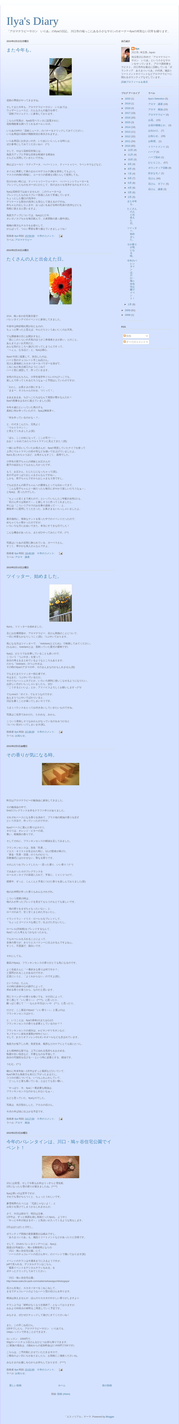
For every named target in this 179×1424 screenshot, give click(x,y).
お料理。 (153, 141)
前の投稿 (107, 1385)
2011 (128, 141)
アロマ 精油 (22, 1122)
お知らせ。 (21, 735)
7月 (130, 173)
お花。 (152, 120)
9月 (130, 164)
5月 (130, 182)
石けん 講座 (155, 189)
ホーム (61, 1385)
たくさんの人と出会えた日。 (36, 259)
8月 (130, 168)
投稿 (127, 336)
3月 (130, 192)
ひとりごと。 (155, 162)
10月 (131, 159)
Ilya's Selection (156, 98)
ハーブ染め (154, 157)
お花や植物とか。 (158, 125)
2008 (128, 315)
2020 (128, 98)
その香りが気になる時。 (32, 755)
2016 (128, 117)
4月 (130, 187)
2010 (128, 145)
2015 (128, 122)
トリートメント (156, 146)
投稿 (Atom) (63, 1394)
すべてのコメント (134, 341)
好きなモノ (154, 173)
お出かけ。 (154, 130)
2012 (128, 136)
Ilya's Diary (33, 21)
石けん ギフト (156, 183)
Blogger (110, 1416)
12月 (131, 150)
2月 (130, 197)
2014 (128, 127)
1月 (130, 304)
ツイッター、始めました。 (34, 576)
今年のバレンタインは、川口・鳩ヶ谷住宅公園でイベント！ (132, 279)
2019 (128, 103)
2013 (128, 131)
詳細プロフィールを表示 (134, 82)
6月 (130, 178)
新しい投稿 (15, 1385)
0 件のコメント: (46, 235)
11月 (131, 154)
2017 (128, 113)
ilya (137, 48)
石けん (152, 178)
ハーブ (152, 151)
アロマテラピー (23, 239)
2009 (128, 310)
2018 (128, 108)
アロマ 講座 (22, 557)
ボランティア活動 (158, 167)
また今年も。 (20, 50)
